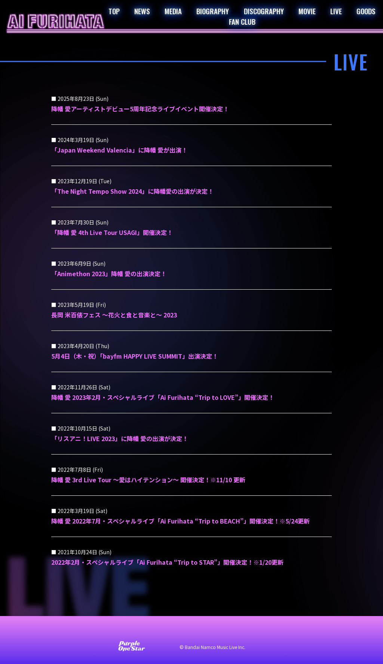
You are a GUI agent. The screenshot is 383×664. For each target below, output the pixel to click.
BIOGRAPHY (212, 11)
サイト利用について (141, 631)
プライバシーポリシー (203, 631)
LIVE (336, 11)
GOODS (366, 11)
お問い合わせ (90, 631)
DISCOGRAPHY (264, 11)
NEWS (142, 11)
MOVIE (307, 11)
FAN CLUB (242, 21)
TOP (114, 11)
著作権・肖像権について (269, 631)
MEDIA (173, 11)
